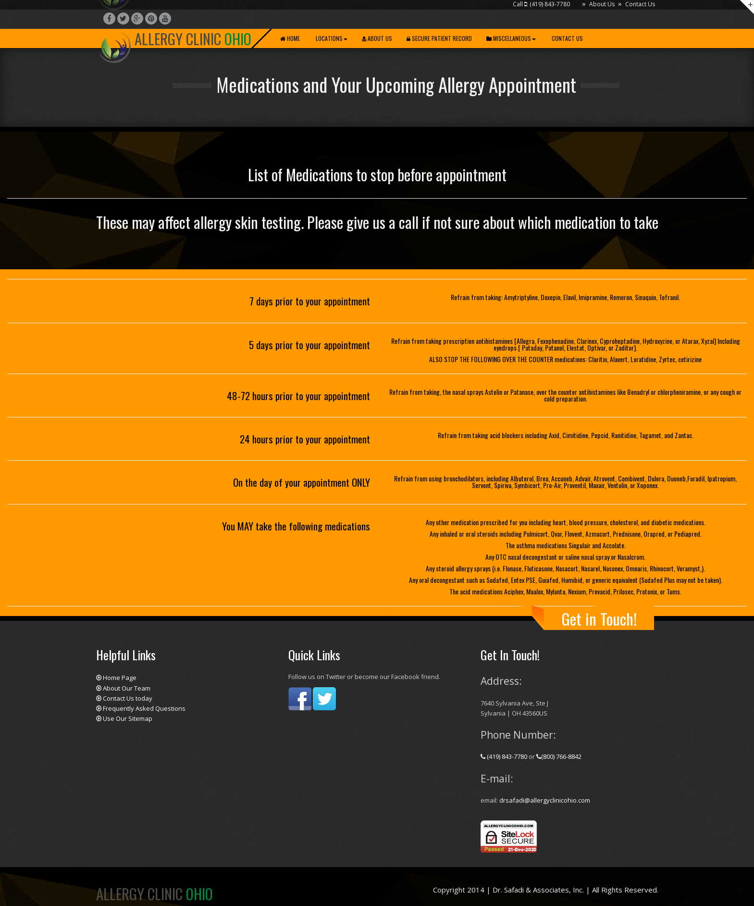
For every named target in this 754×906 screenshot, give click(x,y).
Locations (330, 38)
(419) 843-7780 (505, 756)
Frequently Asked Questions (144, 708)
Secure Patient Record (439, 38)
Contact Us (640, 4)
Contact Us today (127, 698)
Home (290, 38)
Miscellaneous (511, 38)
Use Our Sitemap (127, 718)
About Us (602, 4)
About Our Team (126, 688)
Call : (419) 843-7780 (541, 4)
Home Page (119, 677)
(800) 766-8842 (558, 756)
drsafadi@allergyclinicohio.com (544, 800)
